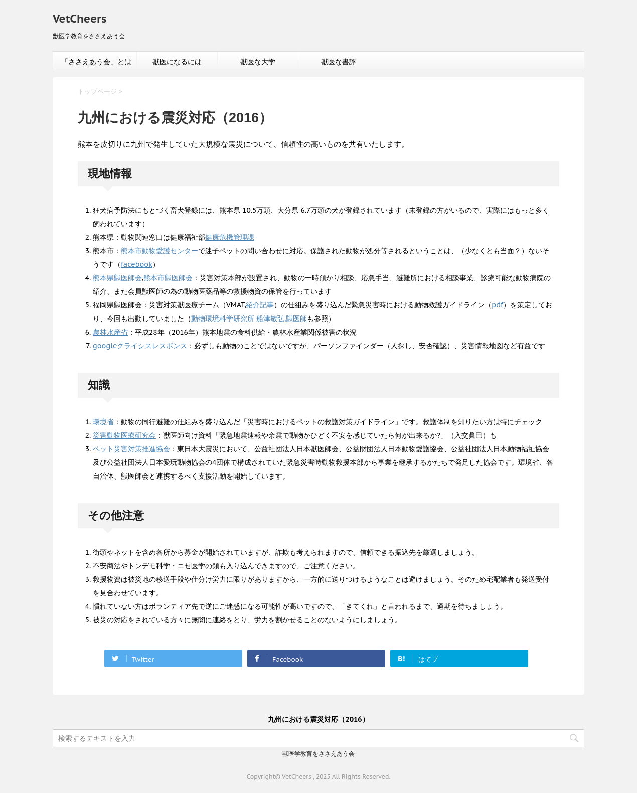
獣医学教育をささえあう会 (318, 753)
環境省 (103, 421)
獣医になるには (177, 62)
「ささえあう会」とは (96, 62)
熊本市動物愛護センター (159, 250)
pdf (497, 304)
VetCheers (80, 19)
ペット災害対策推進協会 (131, 448)
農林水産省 (110, 332)
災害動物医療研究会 (124, 435)
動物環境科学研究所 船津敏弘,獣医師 (249, 318)
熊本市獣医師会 (168, 277)
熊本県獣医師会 (117, 277)
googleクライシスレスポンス (140, 345)
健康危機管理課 (229, 237)
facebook (136, 264)
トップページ (97, 91)
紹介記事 (260, 304)
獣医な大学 (257, 62)
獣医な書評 (338, 62)
